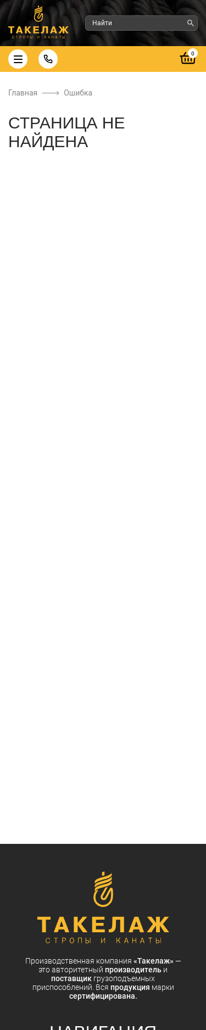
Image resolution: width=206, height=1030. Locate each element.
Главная (22, 92)
